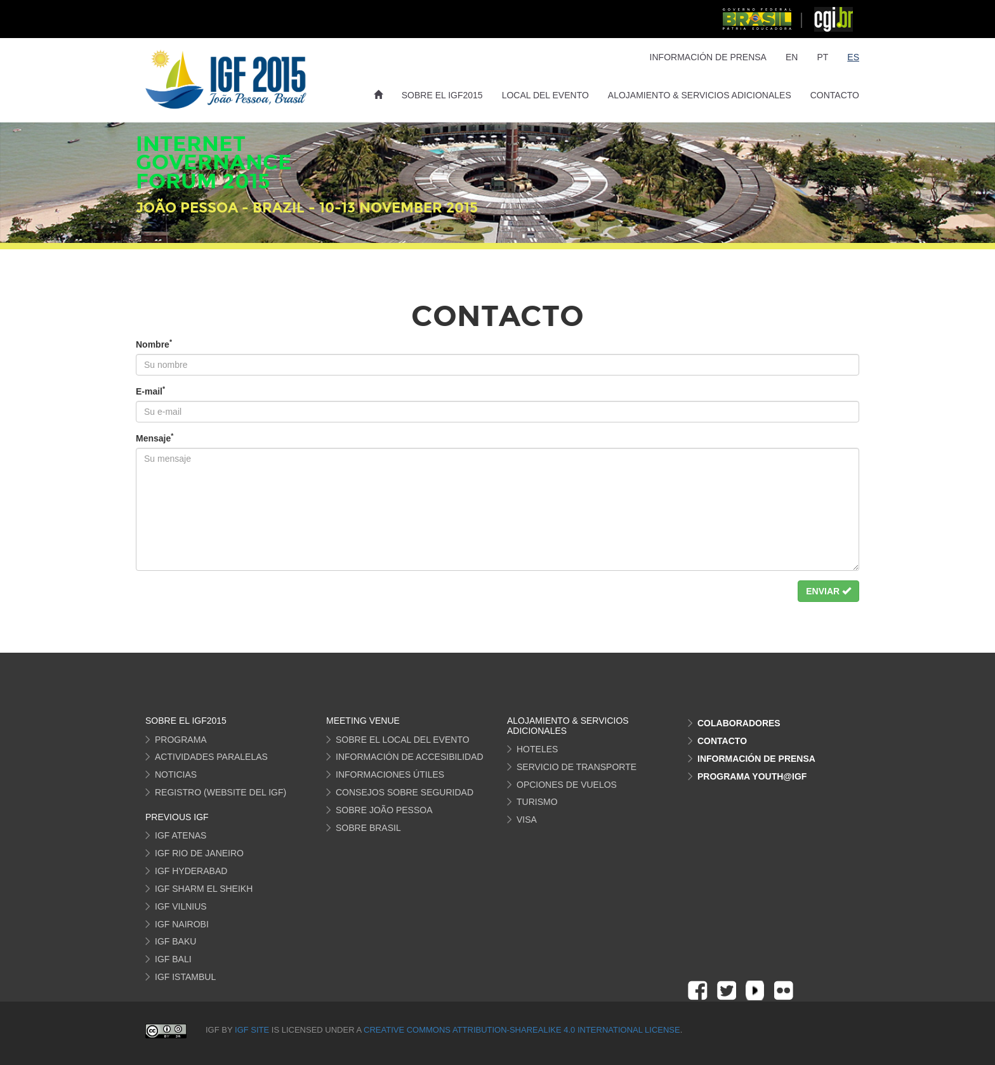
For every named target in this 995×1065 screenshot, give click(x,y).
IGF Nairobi (182, 924)
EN (792, 57)
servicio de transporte (576, 767)
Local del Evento (545, 95)
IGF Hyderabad (191, 871)
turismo (537, 802)
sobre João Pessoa (384, 810)
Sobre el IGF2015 (442, 95)
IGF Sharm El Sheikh (204, 889)
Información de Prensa (708, 57)
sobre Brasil (368, 828)
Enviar (828, 591)
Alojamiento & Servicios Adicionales (699, 95)
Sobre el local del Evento (403, 740)
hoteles (537, 749)
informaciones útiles (390, 774)
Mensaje (154, 437)
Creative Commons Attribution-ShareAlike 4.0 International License (522, 1030)
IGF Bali (173, 959)
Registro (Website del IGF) (220, 792)
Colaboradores (739, 723)
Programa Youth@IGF (752, 776)
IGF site (253, 1030)
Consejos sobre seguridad (404, 792)
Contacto (834, 95)
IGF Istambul (185, 977)
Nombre (154, 344)
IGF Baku (175, 941)
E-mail (150, 390)
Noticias (176, 774)
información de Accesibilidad (410, 757)
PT (822, 57)
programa (181, 740)
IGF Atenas (180, 835)
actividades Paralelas (211, 757)
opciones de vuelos (567, 785)
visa (527, 819)
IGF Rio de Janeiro (199, 853)
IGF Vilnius (181, 906)
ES (853, 57)
